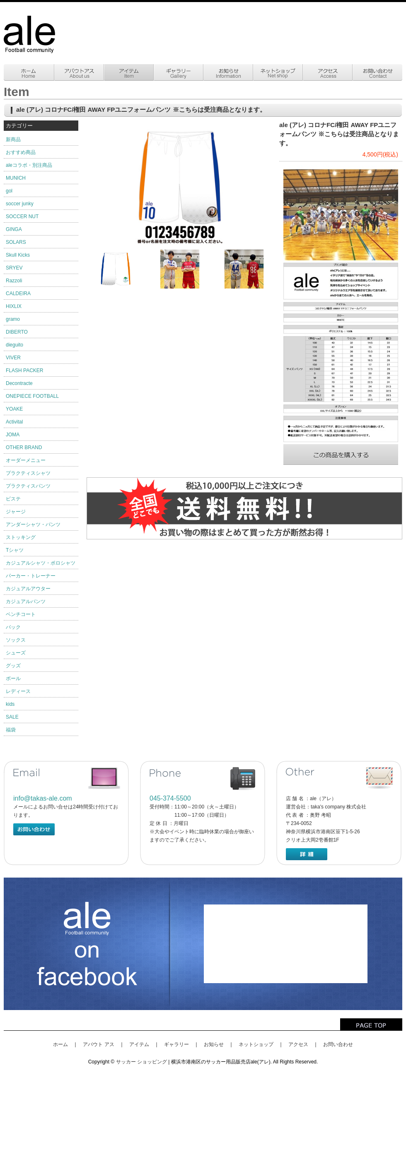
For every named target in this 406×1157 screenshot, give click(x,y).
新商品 (13, 139)
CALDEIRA (18, 293)
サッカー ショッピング (141, 1062)
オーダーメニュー (26, 460)
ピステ (13, 499)
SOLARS (16, 242)
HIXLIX (14, 306)
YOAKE (14, 409)
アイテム (139, 1044)
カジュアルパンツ (26, 601)
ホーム (60, 1044)
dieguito (14, 345)
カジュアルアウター (28, 589)
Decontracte (19, 383)
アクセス (298, 1044)
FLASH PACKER (24, 370)
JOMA (12, 435)
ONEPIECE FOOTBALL (32, 396)
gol (9, 191)
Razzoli (14, 281)
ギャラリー (176, 1044)
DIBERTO (17, 332)
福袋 (11, 730)
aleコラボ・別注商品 (29, 165)
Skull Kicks (18, 255)
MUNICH (16, 178)
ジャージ (16, 512)
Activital (14, 422)
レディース (18, 691)
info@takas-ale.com (42, 798)
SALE (12, 717)
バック (13, 627)
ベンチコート (21, 614)
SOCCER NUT (22, 216)
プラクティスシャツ (28, 473)
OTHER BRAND (24, 447)
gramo (13, 319)
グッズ (13, 666)
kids (10, 704)
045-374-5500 (170, 798)
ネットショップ (256, 1044)
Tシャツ (15, 550)
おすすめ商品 (21, 152)
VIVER (13, 358)
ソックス (16, 640)
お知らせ (214, 1044)
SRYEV (14, 268)
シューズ (16, 653)
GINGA (14, 229)
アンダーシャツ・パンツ (33, 524)
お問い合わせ (338, 1044)
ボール (13, 678)
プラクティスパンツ (28, 486)
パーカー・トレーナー (31, 576)
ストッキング (21, 537)
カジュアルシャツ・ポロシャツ (40, 563)
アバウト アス (98, 1044)
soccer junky (20, 204)
